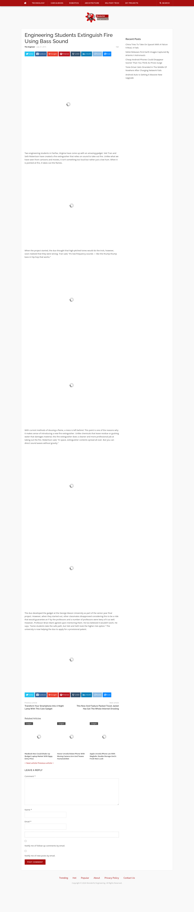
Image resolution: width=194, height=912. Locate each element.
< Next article (31, 763)
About (97, 878)
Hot (74, 878)
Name (28, 809)
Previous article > (46, 763)
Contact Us (129, 878)
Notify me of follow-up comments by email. (45, 845)
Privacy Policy (112, 878)
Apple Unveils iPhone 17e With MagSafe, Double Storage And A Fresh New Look (103, 756)
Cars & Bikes (57, 3)
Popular (85, 878)
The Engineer (30, 47)
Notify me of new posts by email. (40, 855)
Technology (38, 3)
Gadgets (29, 724)
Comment (30, 776)
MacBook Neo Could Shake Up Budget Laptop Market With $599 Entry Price (38, 756)
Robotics (74, 3)
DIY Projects (131, 3)
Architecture (92, 3)
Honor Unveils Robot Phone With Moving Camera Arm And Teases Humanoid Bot (71, 756)
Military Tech (112, 3)
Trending (63, 878)
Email (28, 821)
